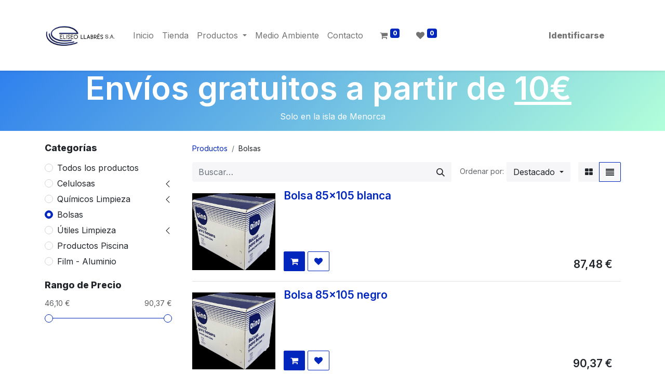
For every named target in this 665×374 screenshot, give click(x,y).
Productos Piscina (92, 246)
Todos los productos (98, 168)
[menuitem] (143, 35)
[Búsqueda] (440, 172)
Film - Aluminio (86, 261)
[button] (538, 172)
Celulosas (76, 183)
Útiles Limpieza (86, 230)
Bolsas (70, 214)
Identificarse (576, 35)
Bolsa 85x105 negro (336, 294)
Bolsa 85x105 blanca (337, 195)
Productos (210, 148)
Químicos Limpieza (93, 199)
